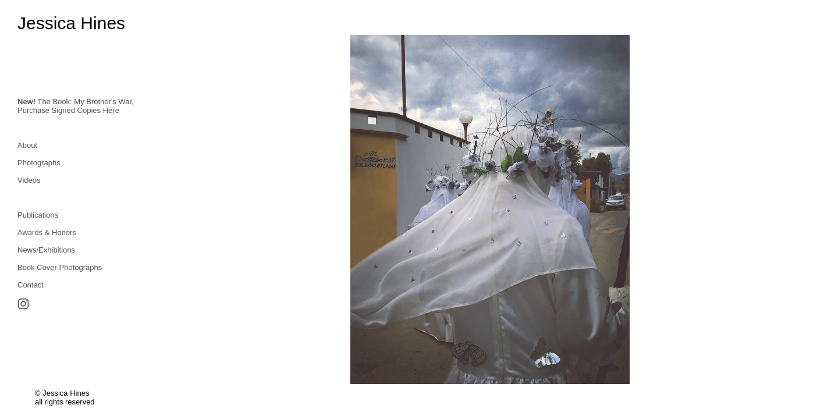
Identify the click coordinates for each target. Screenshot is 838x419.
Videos (29, 180)
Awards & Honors (46, 232)
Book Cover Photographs (59, 267)
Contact (30, 284)
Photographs (39, 162)
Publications (37, 215)
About (27, 145)
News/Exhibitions (46, 250)
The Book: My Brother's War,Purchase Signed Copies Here (75, 106)
